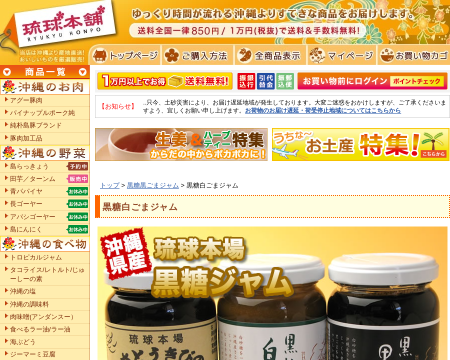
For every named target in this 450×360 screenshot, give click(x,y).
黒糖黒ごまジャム (153, 185)
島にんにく (26, 229)
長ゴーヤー (26, 204)
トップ (110, 185)
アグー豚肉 (26, 100)
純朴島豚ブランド (36, 125)
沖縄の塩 (23, 291)
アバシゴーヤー (33, 216)
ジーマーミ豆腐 (33, 354)
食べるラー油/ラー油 (40, 329)
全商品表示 (268, 55)
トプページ (124, 55)
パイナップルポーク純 (42, 112)
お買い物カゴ (412, 55)
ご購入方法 (196, 55)
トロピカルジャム (36, 257)
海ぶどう (23, 342)
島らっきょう (29, 166)
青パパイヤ (26, 191)
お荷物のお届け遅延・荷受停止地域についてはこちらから (323, 110)
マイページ (340, 55)
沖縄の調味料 (29, 304)
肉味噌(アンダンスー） (43, 316)
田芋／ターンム (33, 178)
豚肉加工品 (26, 138)
